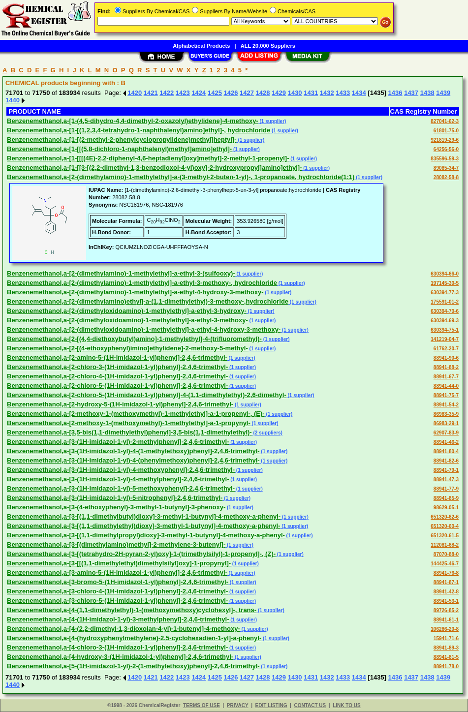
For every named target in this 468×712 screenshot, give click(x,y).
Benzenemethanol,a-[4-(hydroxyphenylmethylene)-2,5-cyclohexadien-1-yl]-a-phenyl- (134, 638)
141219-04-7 (445, 339)
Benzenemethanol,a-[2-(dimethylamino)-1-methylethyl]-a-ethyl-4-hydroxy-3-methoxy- (135, 292)
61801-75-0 (446, 130)
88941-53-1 (446, 601)
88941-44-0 (446, 386)
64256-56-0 (446, 149)
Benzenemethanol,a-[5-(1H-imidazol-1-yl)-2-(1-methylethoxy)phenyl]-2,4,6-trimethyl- (133, 666)
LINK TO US (346, 705)
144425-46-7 (445, 563)
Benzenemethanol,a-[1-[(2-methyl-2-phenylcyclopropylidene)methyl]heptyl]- (122, 139)
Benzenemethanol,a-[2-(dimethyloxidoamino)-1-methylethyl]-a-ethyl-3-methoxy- (127, 320)
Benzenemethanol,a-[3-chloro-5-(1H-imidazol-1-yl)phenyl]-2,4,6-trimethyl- (117, 600)
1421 (151, 92)
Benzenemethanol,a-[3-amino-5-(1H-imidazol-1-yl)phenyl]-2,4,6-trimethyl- (117, 572)
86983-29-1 (446, 423)
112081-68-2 (445, 545)
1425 (215, 92)
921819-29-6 (445, 140)
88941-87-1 (446, 582)
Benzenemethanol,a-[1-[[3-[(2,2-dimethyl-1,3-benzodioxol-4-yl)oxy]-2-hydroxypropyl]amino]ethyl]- (154, 167)
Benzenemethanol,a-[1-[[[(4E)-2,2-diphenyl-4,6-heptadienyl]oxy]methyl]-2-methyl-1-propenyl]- (148, 158)
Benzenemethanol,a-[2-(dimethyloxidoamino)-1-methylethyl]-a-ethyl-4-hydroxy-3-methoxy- (144, 329)
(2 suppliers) (267, 432)
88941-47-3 (446, 479)
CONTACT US (310, 705)
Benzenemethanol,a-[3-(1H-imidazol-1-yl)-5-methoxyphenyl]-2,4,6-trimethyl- (121, 488)
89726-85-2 (446, 610)
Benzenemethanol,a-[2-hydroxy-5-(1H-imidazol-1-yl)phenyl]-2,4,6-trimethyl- (120, 404)
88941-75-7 (446, 395)
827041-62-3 (445, 121)
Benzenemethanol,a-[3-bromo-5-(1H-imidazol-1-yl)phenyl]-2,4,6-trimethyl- (117, 582)
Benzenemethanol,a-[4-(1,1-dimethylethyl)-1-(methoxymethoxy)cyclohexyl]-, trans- (131, 610)
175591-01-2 (445, 302)
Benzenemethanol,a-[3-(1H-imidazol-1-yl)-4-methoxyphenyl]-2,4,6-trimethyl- (121, 469)
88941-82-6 (446, 461)
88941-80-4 (446, 451)
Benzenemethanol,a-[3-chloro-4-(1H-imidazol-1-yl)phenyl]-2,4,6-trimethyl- (117, 591)
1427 (247, 92)
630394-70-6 (445, 311)
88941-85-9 (446, 498)
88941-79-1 (446, 470)
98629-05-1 (446, 507)
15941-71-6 (446, 638)
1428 (263, 92)
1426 (230, 92)
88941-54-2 (446, 404)
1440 (12, 100)
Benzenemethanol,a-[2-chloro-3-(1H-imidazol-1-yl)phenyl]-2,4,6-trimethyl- (117, 367)
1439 (443, 92)
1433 (343, 92)
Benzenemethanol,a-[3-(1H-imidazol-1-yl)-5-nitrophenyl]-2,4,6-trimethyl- (114, 497)
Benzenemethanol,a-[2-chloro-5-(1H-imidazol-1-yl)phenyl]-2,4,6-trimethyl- (117, 385)
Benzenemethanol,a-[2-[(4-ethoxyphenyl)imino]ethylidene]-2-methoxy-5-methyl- (127, 348)
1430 (295, 92)
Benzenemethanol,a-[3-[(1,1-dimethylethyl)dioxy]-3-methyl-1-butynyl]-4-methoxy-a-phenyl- (143, 525)
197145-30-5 (445, 283)
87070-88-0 (446, 554)
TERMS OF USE (201, 705)
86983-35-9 (446, 414)
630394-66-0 (445, 274)
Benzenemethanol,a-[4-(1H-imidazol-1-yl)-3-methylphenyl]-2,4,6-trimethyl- (118, 619)
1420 (134, 92)
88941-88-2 (446, 367)
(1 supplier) (272, 121)
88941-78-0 (446, 666)
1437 (411, 92)
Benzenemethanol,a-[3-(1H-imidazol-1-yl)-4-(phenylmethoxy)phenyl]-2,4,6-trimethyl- (133, 460)
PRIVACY (238, 705)
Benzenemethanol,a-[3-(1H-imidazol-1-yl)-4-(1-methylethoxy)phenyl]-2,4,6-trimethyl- (133, 451)
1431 (311, 92)
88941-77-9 (446, 489)
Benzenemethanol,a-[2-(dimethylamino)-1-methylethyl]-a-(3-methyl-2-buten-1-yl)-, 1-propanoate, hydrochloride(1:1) (180, 177)
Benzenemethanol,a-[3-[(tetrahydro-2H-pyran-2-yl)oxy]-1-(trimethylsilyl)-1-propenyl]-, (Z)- (141, 553)
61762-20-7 (446, 348)
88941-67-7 (446, 376)
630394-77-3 (445, 292)
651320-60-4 (445, 526)
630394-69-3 (445, 320)
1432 (327, 92)
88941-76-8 (446, 573)
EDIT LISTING (271, 705)
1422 (166, 92)
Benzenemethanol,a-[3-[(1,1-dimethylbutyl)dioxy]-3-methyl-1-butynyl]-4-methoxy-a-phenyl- (144, 516)
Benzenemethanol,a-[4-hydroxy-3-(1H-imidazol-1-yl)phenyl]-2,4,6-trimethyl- (120, 656)
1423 (183, 92)
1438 (427, 92)
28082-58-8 (446, 177)
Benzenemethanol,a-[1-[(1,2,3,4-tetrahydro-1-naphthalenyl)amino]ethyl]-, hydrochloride (138, 130)
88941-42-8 (446, 591)
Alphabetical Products (201, 46)
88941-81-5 (446, 657)
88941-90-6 (446, 358)
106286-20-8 (445, 629)
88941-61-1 (446, 619)
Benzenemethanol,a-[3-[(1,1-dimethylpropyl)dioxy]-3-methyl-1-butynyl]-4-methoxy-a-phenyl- (146, 535)
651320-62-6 (445, 517)
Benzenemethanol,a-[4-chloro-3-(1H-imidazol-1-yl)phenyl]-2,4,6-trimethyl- (117, 647)
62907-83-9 (446, 432)
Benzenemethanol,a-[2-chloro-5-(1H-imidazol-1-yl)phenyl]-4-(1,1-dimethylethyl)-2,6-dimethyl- (146, 395)
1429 (279, 92)
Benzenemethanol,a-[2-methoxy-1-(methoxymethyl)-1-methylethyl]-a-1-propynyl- (128, 423)
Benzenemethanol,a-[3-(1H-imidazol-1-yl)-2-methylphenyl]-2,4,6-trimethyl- (118, 441)
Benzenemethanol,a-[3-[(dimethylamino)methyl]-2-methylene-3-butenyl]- (116, 544)
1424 (198, 92)
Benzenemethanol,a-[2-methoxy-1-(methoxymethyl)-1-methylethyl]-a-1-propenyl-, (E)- (136, 413)
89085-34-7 (446, 168)
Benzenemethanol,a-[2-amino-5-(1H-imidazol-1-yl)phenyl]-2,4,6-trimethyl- (117, 357)
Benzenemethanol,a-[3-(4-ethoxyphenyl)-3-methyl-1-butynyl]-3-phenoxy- (116, 507)
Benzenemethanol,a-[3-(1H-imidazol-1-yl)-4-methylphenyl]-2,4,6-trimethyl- (118, 479)
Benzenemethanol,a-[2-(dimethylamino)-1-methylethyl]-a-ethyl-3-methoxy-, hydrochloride (142, 282)
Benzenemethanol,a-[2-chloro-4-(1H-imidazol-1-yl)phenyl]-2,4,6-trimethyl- (117, 376)
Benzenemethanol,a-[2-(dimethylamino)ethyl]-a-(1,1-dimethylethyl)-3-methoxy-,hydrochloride (147, 301)
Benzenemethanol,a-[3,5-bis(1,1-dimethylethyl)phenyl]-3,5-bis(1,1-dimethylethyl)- (129, 432)
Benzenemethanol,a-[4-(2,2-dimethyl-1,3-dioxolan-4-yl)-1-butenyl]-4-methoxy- (123, 628)
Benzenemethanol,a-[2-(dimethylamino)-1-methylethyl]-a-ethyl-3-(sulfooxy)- (121, 273)
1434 (359, 92)
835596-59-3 (445, 158)
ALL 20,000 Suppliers (268, 46)
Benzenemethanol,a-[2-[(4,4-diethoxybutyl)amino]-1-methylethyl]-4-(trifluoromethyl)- (134, 338)
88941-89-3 (446, 647)
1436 (395, 92)
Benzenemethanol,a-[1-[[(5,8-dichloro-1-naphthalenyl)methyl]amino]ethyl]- (119, 149)
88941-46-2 (446, 442)
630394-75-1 (445, 330)
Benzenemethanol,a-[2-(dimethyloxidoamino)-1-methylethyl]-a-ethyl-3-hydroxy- (127, 310)
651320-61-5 (445, 535)
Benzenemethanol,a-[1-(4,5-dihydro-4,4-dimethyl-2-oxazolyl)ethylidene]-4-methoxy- (132, 120)
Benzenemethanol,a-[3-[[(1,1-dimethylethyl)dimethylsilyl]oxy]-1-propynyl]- (119, 563)
